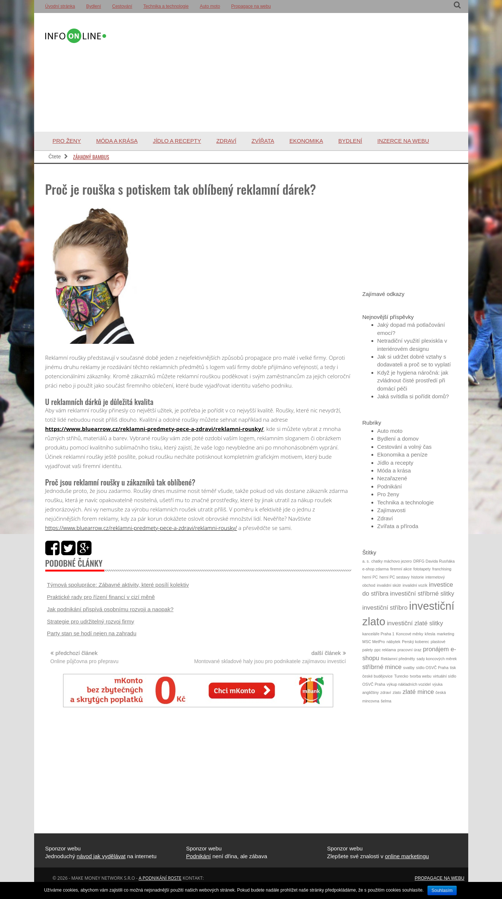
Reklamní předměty (398, 658)
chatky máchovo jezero (391, 561)
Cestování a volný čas (404, 447)
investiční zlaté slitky (415, 623)
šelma (386, 701)
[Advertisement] (282, 72)
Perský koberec (415, 641)
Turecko (401, 676)
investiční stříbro (385, 607)
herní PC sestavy (395, 577)
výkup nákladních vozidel (408, 684)
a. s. (366, 561)
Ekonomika (306, 141)
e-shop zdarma (375, 569)
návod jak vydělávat (101, 856)
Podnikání (389, 486)
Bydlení (93, 6)
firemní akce (401, 569)
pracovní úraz (409, 650)
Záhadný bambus (91, 157)
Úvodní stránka (60, 6)
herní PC (370, 577)
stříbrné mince (382, 667)
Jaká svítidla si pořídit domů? (413, 396)
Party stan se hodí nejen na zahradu (92, 633)
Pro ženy (67, 141)
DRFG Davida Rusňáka (434, 561)
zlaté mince (418, 691)
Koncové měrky (409, 634)
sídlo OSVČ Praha (432, 667)
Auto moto (210, 6)
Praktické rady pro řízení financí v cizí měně (101, 597)
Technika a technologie (165, 6)
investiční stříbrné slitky (422, 593)
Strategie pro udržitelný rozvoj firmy (90, 621)
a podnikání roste (160, 878)
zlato (397, 692)
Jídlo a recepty (177, 141)
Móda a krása (117, 141)
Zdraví (226, 141)
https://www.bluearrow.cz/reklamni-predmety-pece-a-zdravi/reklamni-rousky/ (154, 428)
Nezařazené (392, 478)
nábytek (393, 641)
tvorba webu (421, 676)
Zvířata (263, 141)
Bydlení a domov (398, 438)
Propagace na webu (251, 6)
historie (417, 577)
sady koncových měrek (437, 658)
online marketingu (407, 856)
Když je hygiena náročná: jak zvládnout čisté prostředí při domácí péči (413, 380)
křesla (430, 634)
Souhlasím (442, 890)
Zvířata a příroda (398, 526)
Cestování (122, 6)
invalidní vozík (415, 585)
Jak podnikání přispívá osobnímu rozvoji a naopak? (110, 609)
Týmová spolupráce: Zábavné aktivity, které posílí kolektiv (118, 585)
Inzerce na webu (403, 141)
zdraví (385, 692)
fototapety (422, 569)
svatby (409, 667)
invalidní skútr (389, 585)
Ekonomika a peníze (402, 454)
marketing (445, 634)
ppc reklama (385, 650)
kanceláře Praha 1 (378, 634)
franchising (442, 569)
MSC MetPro (373, 641)
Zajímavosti (391, 510)
